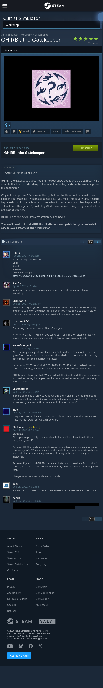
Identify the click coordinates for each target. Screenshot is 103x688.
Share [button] (55, 131)
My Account (42, 604)
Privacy (11, 586)
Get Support (42, 598)
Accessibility (14, 592)
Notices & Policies (17, 598)
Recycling (41, 564)
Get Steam (41, 586)
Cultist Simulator (9, 34)
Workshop (26, 34)
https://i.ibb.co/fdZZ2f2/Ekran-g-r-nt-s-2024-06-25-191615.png (49, 275)
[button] (7, 125)
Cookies (11, 604)
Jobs (38, 552)
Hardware (41, 558)
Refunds (11, 610)
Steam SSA (13, 552)
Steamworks (14, 558)
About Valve (42, 546)
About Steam (14, 546)
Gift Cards (12, 570)
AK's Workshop (40, 34)
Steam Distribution (17, 564)
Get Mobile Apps (19, 655)
